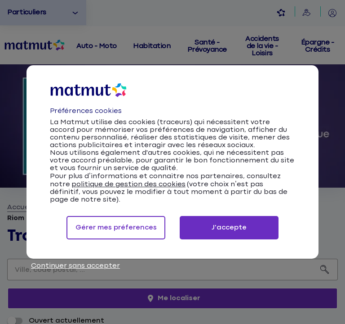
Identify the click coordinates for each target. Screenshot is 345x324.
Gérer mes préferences (116, 227)
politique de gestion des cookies (128, 184)
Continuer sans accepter (75, 266)
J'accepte (229, 227)
